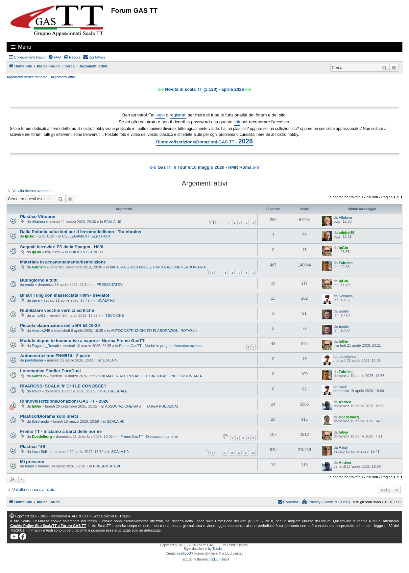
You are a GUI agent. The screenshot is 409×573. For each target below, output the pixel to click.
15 (224, 272)
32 (238, 453)
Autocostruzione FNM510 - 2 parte (55, 355)
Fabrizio (39, 267)
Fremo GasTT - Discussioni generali (150, 436)
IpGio (29, 236)
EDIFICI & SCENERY (86, 252)
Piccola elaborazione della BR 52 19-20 (60, 325)
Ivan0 (36, 391)
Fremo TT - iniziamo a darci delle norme (61, 431)
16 (231, 272)
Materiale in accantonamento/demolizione (63, 262)
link (237, 121)
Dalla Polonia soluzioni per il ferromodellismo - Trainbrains (80, 231)
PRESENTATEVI (109, 284)
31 (231, 453)
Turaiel (217, 549)
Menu (24, 47)
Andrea (345, 402)
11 (252, 222)
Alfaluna (38, 222)
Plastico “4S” (34, 446)
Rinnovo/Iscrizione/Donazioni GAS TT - (204, 141)
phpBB (186, 553)
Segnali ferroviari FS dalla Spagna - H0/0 (61, 246)
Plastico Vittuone (37, 216)
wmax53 (38, 315)
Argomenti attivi (63, 77)
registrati (178, 114)
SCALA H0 (112, 222)
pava (36, 300)
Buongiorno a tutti (39, 280)
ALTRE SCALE (115, 391)
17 (238, 272)
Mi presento (32, 461)
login (160, 114)
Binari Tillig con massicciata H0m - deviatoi (64, 295)
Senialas (345, 296)
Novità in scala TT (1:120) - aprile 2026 (204, 89)
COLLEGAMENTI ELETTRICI (86, 236)
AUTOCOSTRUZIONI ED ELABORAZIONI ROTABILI (154, 331)
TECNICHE (115, 315)
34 (252, 453)
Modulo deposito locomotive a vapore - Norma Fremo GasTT (82, 340)
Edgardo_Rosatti (45, 346)
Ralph (343, 447)
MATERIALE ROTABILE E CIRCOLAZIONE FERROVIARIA (158, 267)
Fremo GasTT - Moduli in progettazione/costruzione (160, 346)
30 (224, 453)
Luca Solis (40, 452)
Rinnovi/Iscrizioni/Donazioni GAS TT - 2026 (64, 401)
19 (252, 272)
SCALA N (109, 360)
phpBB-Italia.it (219, 559)
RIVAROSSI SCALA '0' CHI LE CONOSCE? (63, 386)
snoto (29, 284)
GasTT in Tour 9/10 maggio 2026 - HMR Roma (204, 167)
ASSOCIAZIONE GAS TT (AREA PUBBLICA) (141, 406)
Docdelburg (349, 417)
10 (245, 222)
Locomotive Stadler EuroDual (50, 370)
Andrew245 (41, 331)
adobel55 (346, 233)
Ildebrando (40, 421)
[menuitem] (54, 57)
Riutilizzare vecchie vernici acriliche (57, 310)
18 (245, 272)
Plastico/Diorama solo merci (49, 416)
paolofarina (34, 360)
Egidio (344, 311)
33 (245, 453)
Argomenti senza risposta (27, 77)
